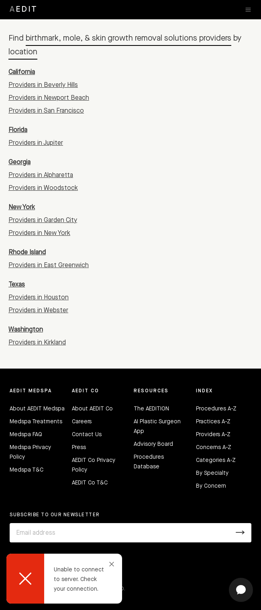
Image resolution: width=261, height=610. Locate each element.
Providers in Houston (38, 298)
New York (21, 207)
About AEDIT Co (92, 409)
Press (79, 447)
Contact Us (87, 434)
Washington (25, 330)
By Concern (211, 486)
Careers (82, 422)
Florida (17, 130)
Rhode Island (27, 252)
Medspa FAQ (26, 434)
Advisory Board (153, 444)
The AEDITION (151, 409)
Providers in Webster (38, 310)
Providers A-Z (213, 434)
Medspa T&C (26, 470)
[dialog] (64, 579)
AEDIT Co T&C (90, 483)
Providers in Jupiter (35, 143)
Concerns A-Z (213, 447)
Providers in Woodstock (43, 188)
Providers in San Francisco (46, 111)
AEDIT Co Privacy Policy (93, 465)
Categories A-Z (216, 460)
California (21, 72)
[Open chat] (241, 590)
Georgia (19, 162)
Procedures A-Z (216, 409)
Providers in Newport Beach (48, 98)
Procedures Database (149, 462)
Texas (16, 285)
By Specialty (212, 473)
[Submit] (240, 532)
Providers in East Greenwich (48, 265)
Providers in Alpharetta (40, 175)
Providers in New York (39, 233)
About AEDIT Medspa (37, 409)
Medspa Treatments (36, 422)
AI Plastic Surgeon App (157, 426)
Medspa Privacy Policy (30, 452)
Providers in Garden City (42, 220)
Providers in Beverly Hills (43, 85)
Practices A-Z (213, 422)
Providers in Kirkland (37, 343)
